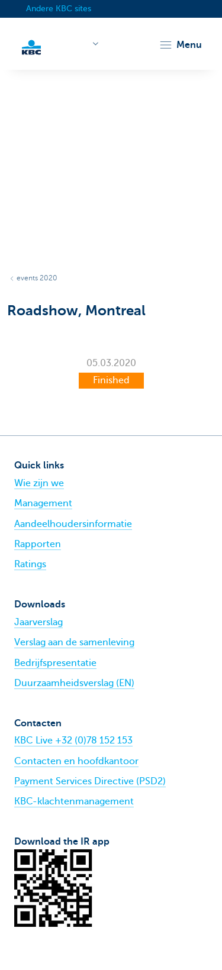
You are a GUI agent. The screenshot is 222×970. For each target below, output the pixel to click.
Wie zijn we (39, 483)
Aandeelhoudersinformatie (73, 524)
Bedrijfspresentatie (55, 663)
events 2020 (37, 278)
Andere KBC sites (58, 8)
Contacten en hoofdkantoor (76, 761)
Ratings (30, 564)
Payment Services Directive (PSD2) (90, 781)
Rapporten (37, 544)
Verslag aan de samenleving (74, 642)
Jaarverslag (38, 622)
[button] (180, 45)
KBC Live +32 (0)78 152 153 (73, 740)
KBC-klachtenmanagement (74, 801)
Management (43, 503)
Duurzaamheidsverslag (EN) (74, 683)
